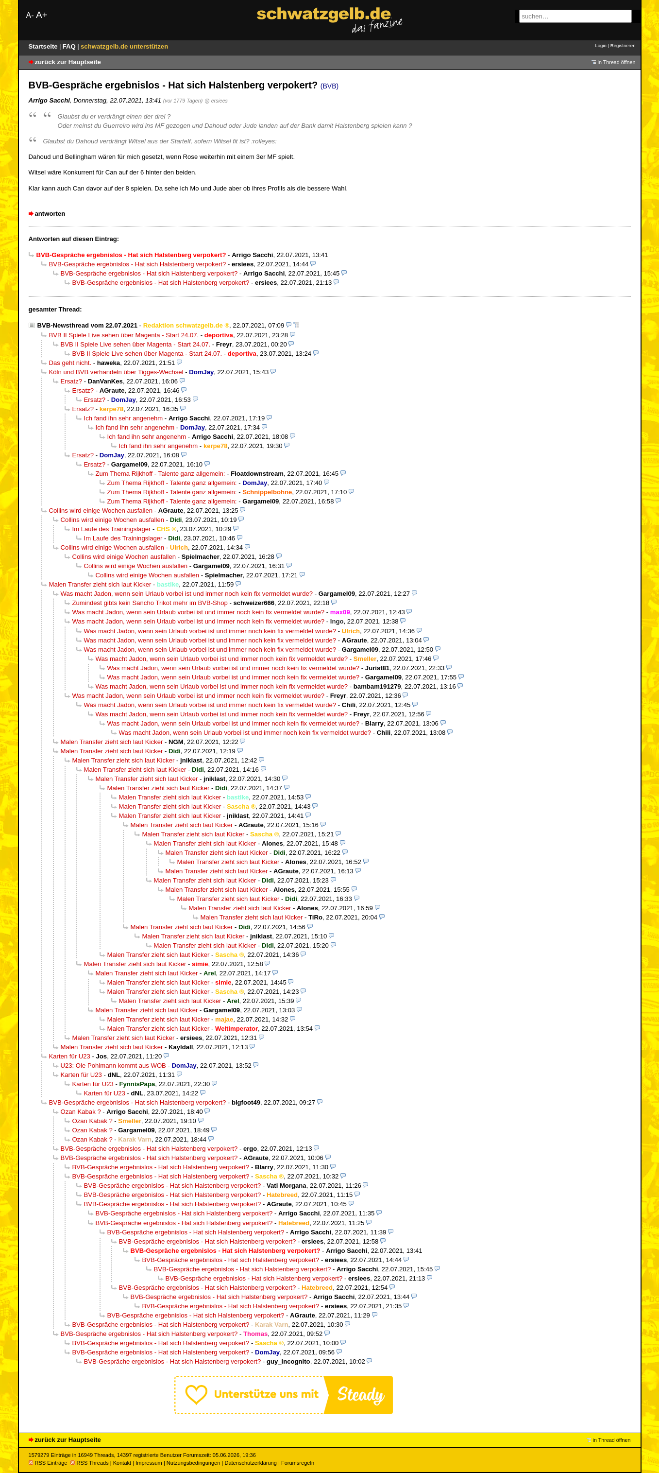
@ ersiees (216, 101)
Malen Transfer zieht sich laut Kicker (100, 584)
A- (30, 15)
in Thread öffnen (617, 62)
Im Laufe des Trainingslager (111, 529)
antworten (50, 213)
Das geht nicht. (70, 362)
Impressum (148, 1463)
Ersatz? (72, 381)
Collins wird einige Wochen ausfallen (101, 510)
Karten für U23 (69, 1056)
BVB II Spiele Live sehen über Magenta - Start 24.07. (124, 335)
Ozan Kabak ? (81, 1111)
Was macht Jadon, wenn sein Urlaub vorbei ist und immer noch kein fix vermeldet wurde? (187, 593)
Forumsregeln (297, 1463)
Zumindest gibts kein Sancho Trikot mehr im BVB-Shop (150, 603)
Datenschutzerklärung (250, 1463)
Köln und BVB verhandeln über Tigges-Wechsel (116, 372)
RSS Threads (89, 1463)
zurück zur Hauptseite (68, 62)
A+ (42, 15)
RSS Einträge (48, 1463)
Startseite (44, 46)
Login (600, 45)
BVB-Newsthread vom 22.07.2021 (87, 325)
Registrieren (623, 45)
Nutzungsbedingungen (193, 1463)
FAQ (70, 46)
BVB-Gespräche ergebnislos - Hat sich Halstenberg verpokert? (137, 264)
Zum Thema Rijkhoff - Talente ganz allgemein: (160, 473)
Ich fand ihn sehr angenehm (123, 418)
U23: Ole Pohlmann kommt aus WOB (113, 1065)
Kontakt (122, 1463)
